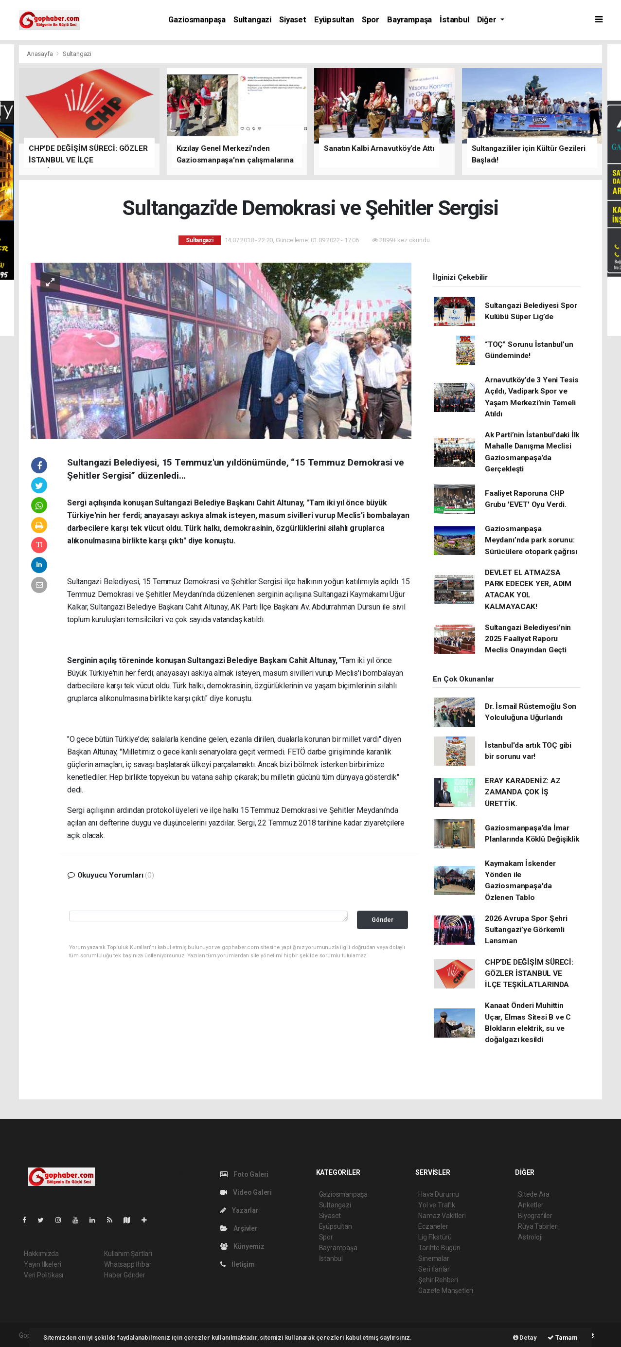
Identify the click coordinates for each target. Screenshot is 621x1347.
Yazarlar (239, 1210)
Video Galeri (246, 1192)
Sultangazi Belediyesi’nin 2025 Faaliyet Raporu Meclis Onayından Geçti (528, 639)
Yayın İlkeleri (42, 1264)
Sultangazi (252, 19)
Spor (370, 19)
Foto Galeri (244, 1174)
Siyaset (292, 19)
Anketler (530, 1205)
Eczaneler (433, 1226)
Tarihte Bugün (439, 1248)
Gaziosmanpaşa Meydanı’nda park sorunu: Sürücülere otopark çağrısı (531, 540)
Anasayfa (40, 53)
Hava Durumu (438, 1194)
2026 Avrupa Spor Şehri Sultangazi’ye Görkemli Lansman (526, 930)
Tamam (563, 1337)
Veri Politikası (43, 1275)
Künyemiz (242, 1246)
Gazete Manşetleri (445, 1290)
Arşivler (239, 1228)
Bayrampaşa (409, 19)
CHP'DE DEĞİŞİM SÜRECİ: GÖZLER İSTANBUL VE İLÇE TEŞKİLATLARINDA (529, 973)
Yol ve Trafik (436, 1205)
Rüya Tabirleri (538, 1226)
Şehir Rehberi (438, 1280)
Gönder (382, 919)
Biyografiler (535, 1216)
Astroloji (530, 1237)
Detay (525, 1337)
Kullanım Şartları (128, 1253)
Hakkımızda (41, 1253)
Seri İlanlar (434, 1269)
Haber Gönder (124, 1275)
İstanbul (454, 19)
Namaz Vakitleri (441, 1216)
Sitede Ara (534, 1194)
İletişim (237, 1264)
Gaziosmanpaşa (197, 19)
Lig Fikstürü (435, 1237)
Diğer (487, 19)
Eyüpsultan (334, 19)
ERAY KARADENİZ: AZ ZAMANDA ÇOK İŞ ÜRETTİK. (523, 792)
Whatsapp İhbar (127, 1264)
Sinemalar (433, 1258)
